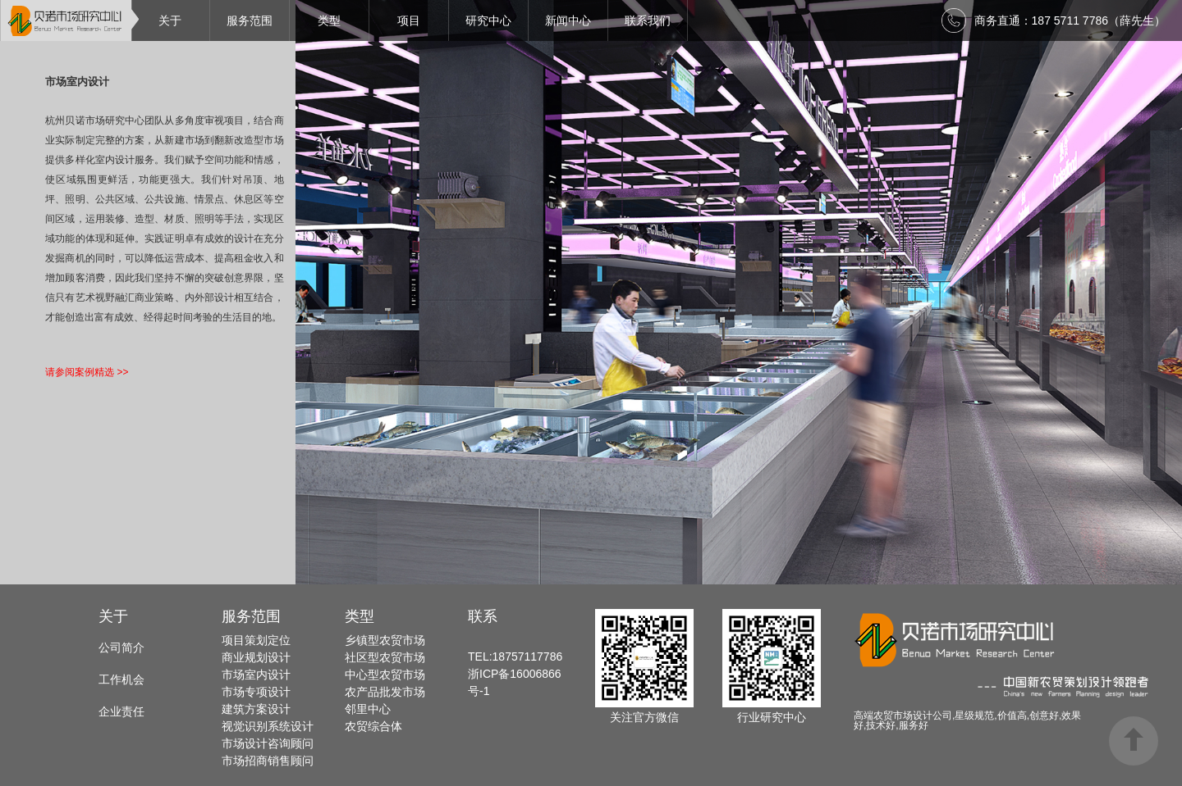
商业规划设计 (256, 657)
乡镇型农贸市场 (385, 640)
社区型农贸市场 (385, 657)
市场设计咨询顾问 (268, 743)
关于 (169, 20)
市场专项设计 (256, 691)
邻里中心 (368, 709)
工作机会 (121, 679)
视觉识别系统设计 (268, 726)
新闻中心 (568, 20)
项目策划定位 (256, 640)
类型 (329, 20)
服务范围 (250, 20)
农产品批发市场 (385, 691)
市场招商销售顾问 (268, 760)
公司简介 (121, 647)
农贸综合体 (373, 726)
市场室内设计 (256, 674)
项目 (408, 20)
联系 (482, 616)
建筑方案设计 (256, 709)
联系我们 (648, 20)
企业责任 (121, 711)
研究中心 (488, 20)
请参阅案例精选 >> (86, 372)
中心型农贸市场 (385, 674)
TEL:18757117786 (515, 656)
